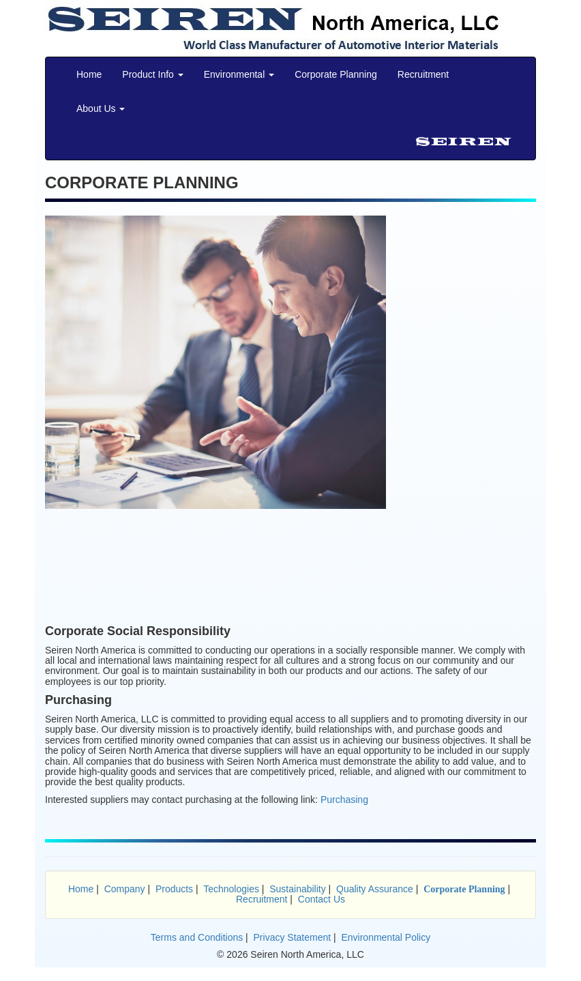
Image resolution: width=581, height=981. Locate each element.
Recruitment (423, 74)
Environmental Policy (385, 937)
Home (89, 74)
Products (174, 888)
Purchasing (344, 799)
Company (124, 888)
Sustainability (297, 888)
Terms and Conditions (197, 937)
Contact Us (321, 899)
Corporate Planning (336, 74)
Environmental (239, 74)
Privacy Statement (292, 937)
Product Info (152, 74)
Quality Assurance (374, 888)
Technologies (231, 888)
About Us (100, 108)
